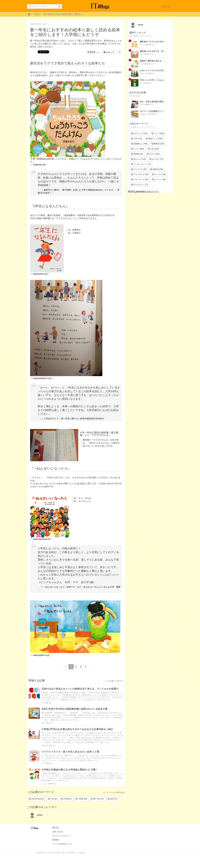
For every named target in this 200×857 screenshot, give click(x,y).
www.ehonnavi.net (41, 539)
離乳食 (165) (157, 144)
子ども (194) (153, 154)
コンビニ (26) (159, 174)
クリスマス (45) (138, 169)
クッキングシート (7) (141, 164)
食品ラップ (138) (154, 139)
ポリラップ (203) (139, 133)
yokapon (143, 114)
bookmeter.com (40, 274)
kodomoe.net (39, 164)
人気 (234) (153, 149)
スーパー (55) (159, 179)
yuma (35, 815)
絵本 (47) (112, 799)
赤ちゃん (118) (138, 159)
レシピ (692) (137, 149)
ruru (43, 703)
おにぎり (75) (156, 159)
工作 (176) (136, 139)
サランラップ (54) (139, 179)
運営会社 (55, 828)
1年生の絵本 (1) (36, 799)
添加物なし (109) (139, 144)
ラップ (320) (157, 133)
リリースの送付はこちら (62, 844)
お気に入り (109, 52)
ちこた (44, 784)
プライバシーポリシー (61, 836)
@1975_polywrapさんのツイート (143, 191)
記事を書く (167, 7)
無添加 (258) (156, 169)
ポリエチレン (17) (139, 185)
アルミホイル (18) (139, 174)
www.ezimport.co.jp (42, 378)
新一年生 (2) (97, 799)
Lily (141, 83)
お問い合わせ (57, 832)
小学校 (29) (81, 799)
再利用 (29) (137, 154)
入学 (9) (52, 799)
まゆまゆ (45, 745)
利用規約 (55, 840)
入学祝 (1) (66, 799)
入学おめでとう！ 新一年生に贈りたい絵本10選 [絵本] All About (73, 418)
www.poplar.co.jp (41, 655)
